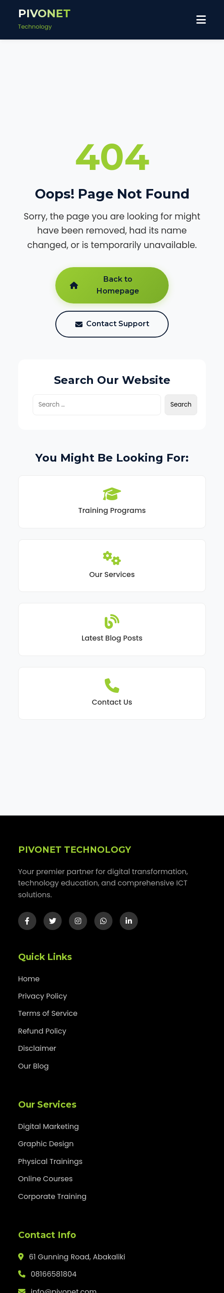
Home (29, 979)
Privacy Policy (42, 996)
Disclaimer (37, 1048)
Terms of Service (48, 1013)
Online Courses (45, 1179)
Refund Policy (42, 1031)
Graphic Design (46, 1144)
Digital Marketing (48, 1126)
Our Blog (33, 1066)
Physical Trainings (50, 1161)
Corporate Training (52, 1196)
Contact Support (112, 323)
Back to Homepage (104, 285)
